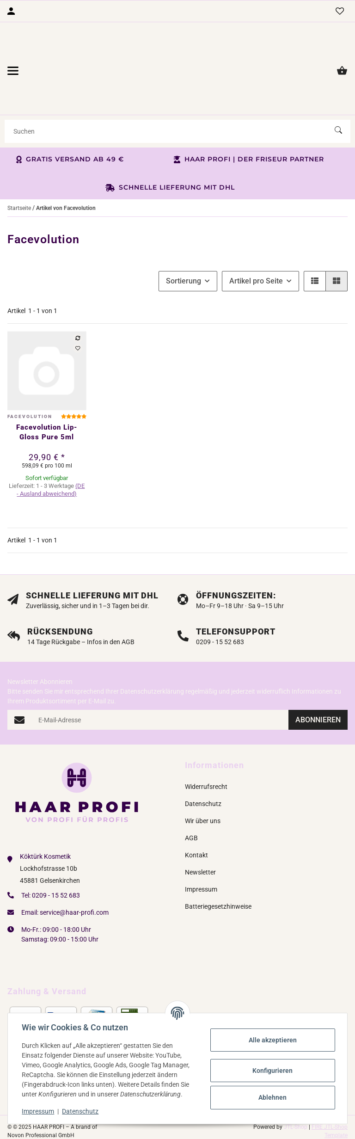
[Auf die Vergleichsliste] (77, 307)
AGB (191, 807)
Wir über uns (202, 790)
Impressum (39, 1111)
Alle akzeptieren (272, 1040)
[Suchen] (170, 100)
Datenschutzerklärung (152, 660)
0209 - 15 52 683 (56, 864)
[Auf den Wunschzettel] (77, 317)
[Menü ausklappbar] (12, 55)
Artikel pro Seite (256, 250)
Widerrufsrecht (206, 755)
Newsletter (200, 841)
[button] (315, 250)
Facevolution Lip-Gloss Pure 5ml (46, 401)
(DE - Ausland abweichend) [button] (51, 458)
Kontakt (196, 824)
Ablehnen (272, 1097)
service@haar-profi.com (74, 881)
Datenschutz (81, 1111)
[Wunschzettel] (340, 11)
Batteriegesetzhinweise (218, 875)
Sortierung (183, 250)
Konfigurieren (272, 1070)
